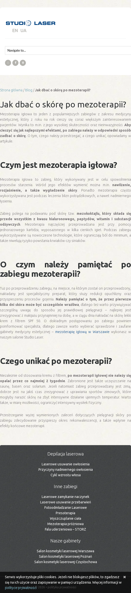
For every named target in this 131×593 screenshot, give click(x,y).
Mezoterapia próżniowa (65, 524)
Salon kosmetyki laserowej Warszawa (65, 551)
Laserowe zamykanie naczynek (65, 497)
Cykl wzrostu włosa (66, 475)
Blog (28, 90)
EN (15, 30)
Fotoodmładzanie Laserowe (65, 508)
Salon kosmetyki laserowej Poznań (65, 556)
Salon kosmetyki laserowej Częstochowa (65, 562)
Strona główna (11, 90)
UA (23, 30)
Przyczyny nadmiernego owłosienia (65, 470)
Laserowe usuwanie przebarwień (65, 502)
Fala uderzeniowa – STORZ (65, 529)
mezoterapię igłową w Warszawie (82, 332)
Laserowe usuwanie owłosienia (66, 464)
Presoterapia (65, 513)
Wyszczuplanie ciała (65, 518)
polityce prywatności (21, 588)
